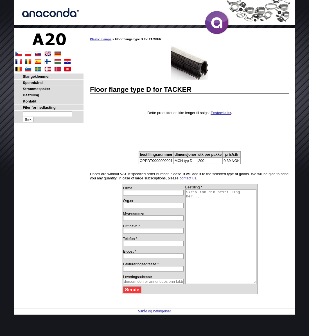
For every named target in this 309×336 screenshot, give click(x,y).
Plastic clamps (100, 39)
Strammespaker (36, 89)
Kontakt (29, 101)
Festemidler (221, 113)
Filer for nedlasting (39, 107)
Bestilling (31, 95)
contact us (187, 178)
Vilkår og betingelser (154, 330)
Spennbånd (33, 83)
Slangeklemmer (36, 76)
